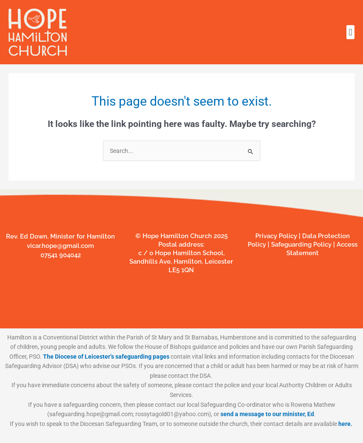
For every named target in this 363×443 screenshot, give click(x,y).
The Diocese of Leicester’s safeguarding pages (106, 356)
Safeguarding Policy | (303, 244)
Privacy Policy (276, 236)
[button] (350, 32)
